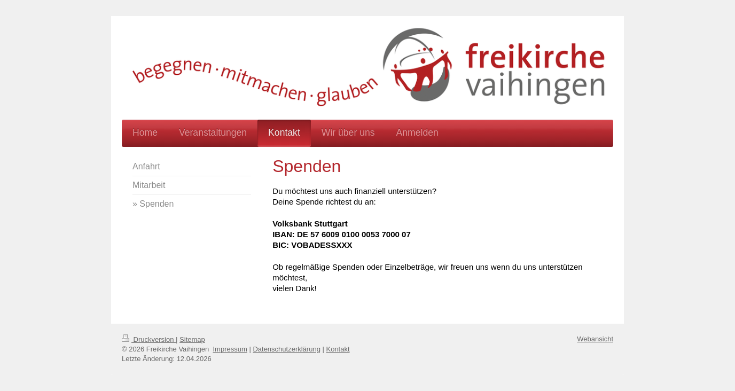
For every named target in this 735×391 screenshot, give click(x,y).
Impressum (230, 349)
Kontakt (337, 349)
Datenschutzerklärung (286, 349)
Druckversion (149, 339)
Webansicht (595, 339)
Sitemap (192, 339)
